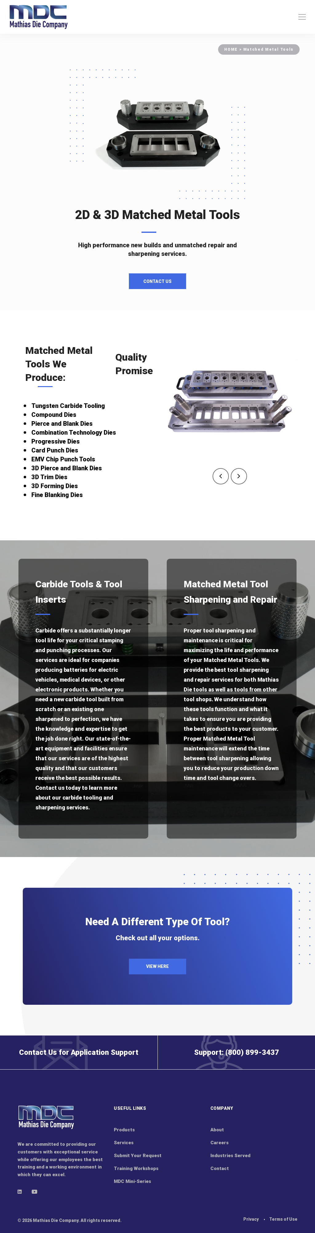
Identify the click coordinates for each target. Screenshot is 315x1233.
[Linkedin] (19, 1191)
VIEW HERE (157, 966)
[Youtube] (34, 1191)
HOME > (233, 49)
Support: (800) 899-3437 (236, 1052)
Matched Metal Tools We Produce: (59, 364)
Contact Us (157, 281)
